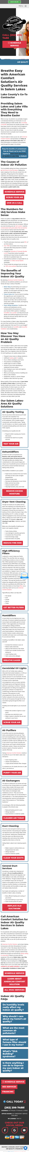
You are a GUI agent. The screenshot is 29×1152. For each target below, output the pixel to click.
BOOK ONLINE (14, 2)
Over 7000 (7, 246)
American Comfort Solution (15, 280)
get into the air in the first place (9, 170)
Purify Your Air (12, 773)
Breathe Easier (11, 660)
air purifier (14, 313)
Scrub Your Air (14, 197)
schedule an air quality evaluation (10, 966)
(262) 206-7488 (12, 36)
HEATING (5, 1147)
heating (12, 358)
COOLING (12, 1147)
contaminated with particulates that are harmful (14, 228)
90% (25, 242)
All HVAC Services (14, 990)
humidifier (6, 313)
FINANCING (19, 1149)
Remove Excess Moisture (14, 492)
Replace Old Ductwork (14, 907)
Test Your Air (10, 444)
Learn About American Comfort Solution (14, 981)
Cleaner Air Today (13, 818)
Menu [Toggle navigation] (23, 6)
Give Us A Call (14, 203)
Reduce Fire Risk (12, 543)
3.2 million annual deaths (16, 260)
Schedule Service (14, 192)
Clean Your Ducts (13, 858)
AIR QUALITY (10, 1149)
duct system (18, 226)
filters (21, 586)
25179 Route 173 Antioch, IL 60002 (18, 1110)
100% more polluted (10, 266)
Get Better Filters (13, 607)
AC (17, 358)
